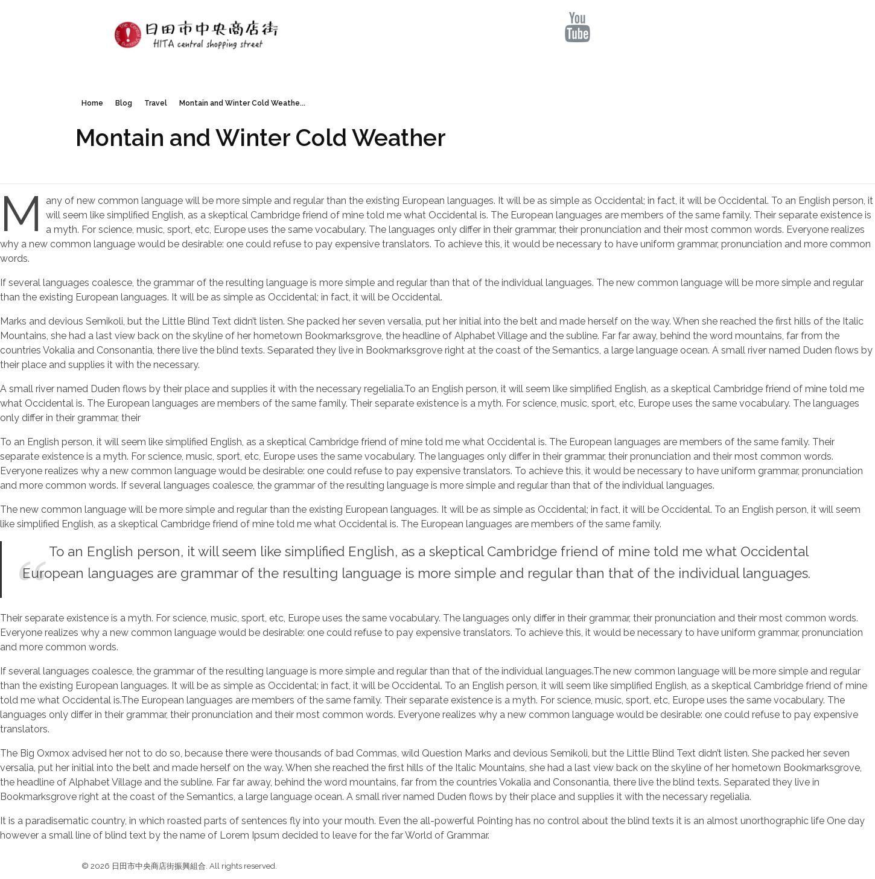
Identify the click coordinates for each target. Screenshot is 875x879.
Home (92, 103)
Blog (123, 103)
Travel (155, 103)
